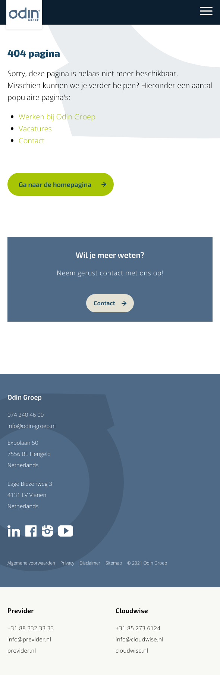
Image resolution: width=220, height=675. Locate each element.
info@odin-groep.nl (31, 426)
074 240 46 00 (25, 415)
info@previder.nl (29, 639)
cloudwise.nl (132, 650)
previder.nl (21, 650)
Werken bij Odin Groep (57, 117)
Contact (31, 140)
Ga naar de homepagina (55, 184)
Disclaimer (89, 563)
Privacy (67, 563)
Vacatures (35, 129)
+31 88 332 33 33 (30, 628)
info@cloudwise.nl (139, 639)
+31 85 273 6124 (138, 628)
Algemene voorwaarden (31, 563)
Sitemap (114, 563)
